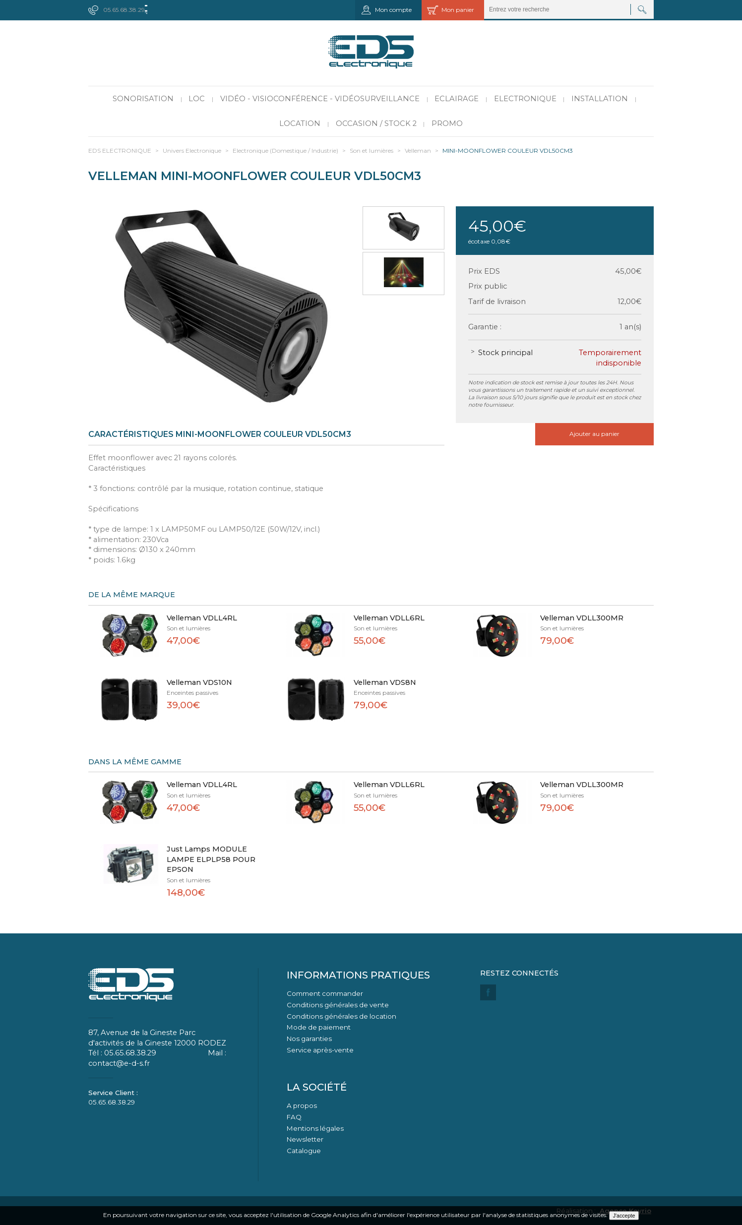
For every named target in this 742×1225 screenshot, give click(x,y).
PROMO (447, 123)
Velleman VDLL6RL (389, 617)
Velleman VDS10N (199, 682)
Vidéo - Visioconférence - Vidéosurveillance (320, 98)
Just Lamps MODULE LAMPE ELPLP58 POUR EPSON (211, 859)
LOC (196, 98)
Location (299, 123)
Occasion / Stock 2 (376, 123)
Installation (599, 98)
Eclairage (456, 98)
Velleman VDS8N (385, 682)
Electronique (525, 98)
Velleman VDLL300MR (581, 617)
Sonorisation (143, 98)
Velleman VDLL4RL (202, 617)
